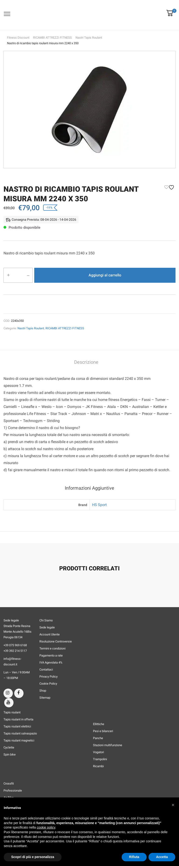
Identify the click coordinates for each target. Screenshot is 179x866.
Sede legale (47, 627)
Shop (42, 690)
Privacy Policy (48, 676)
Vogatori (98, 752)
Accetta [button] (162, 857)
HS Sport (99, 505)
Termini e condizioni (52, 648)
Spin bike (9, 754)
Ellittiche (98, 724)
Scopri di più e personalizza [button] (32, 857)
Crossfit (8, 783)
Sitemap (44, 697)
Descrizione (86, 362)
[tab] (86, 363)
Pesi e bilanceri (103, 731)
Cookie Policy (48, 683)
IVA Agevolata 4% (50, 662)
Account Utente (49, 634)
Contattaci (46, 669)
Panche (98, 738)
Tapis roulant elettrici (17, 726)
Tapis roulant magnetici (18, 740)
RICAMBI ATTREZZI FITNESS (52, 37)
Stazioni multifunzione (107, 745)
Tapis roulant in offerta (18, 719)
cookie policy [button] (46, 827)
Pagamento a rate (51, 655)
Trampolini (100, 759)
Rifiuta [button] (134, 857)
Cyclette (8, 747)
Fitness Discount (18, 37)
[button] (169, 10)
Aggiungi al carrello (105, 275)
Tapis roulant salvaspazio (20, 733)
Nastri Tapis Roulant (89, 37)
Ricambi (98, 766)
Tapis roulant (12, 712)
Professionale (12, 790)
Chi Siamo (46, 620)
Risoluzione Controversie (55, 641)
